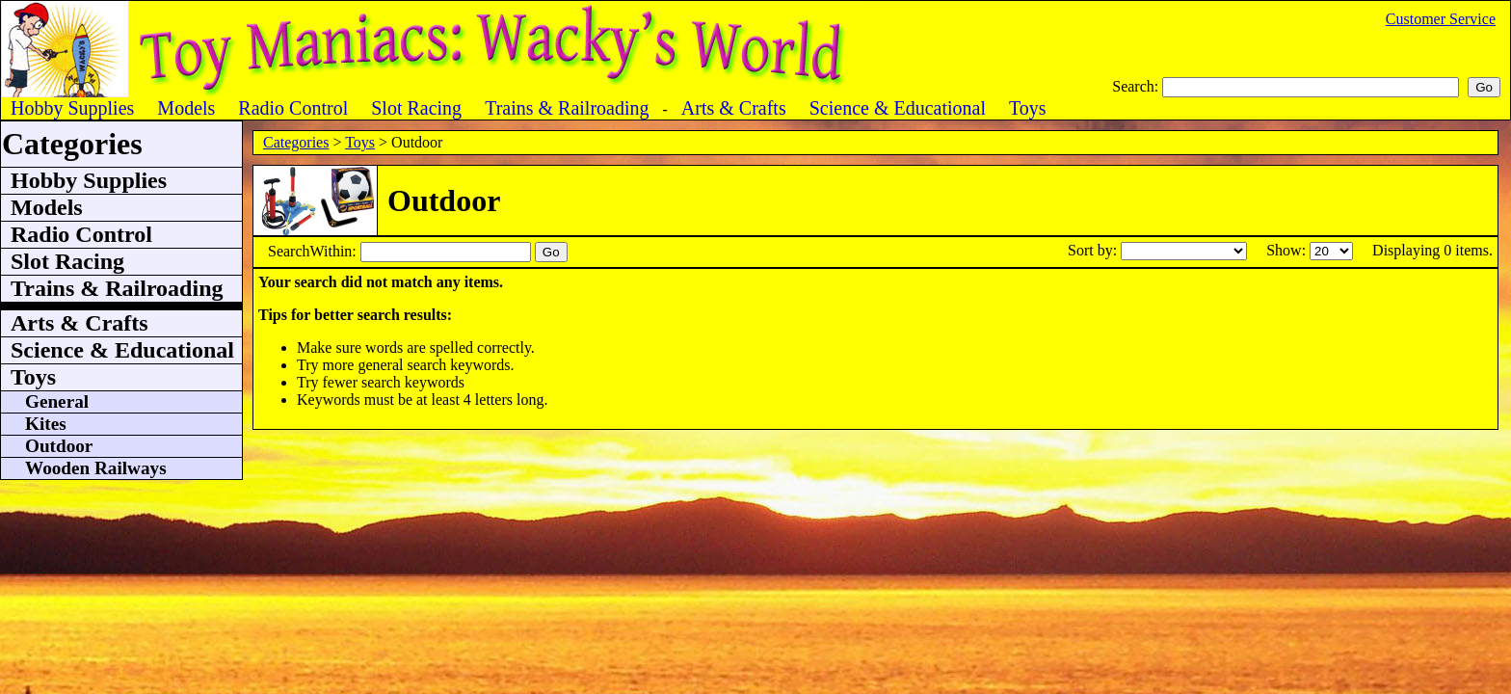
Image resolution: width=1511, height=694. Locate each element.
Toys (360, 142)
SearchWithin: (314, 251)
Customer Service (1441, 19)
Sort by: (1094, 250)
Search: (1137, 86)
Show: (1288, 250)
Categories (296, 142)
